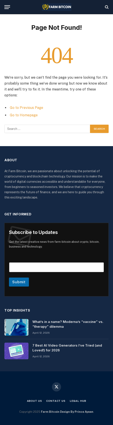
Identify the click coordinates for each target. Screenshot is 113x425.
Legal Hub (78, 400)
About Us (34, 400)
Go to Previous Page (26, 108)
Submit (19, 282)
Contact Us (55, 400)
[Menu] (7, 7)
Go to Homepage (24, 115)
